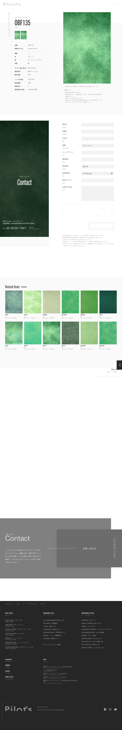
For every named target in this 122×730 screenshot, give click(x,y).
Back (107, 371)
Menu (117, 4)
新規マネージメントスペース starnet (61, 677)
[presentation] (101, 226)
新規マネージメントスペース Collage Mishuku (61, 667)
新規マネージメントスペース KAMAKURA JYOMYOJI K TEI (61, 682)
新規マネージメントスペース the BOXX (61, 674)
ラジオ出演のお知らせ (61, 670)
